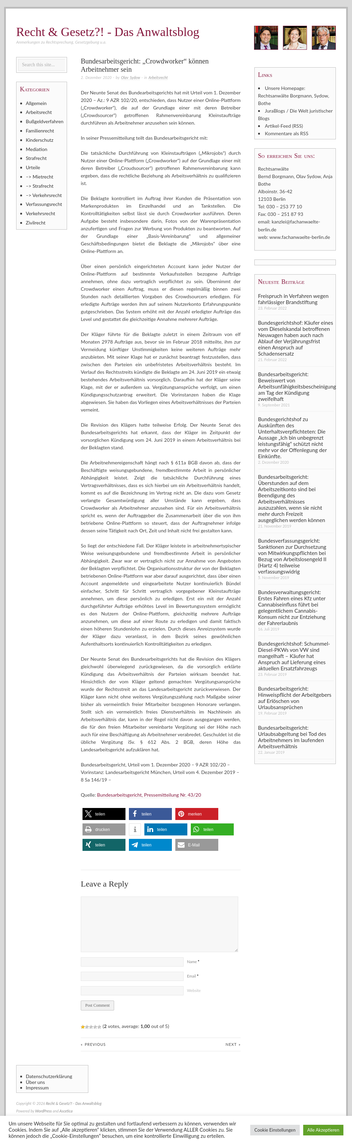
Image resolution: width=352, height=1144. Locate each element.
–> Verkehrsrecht (44, 195)
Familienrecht (40, 131)
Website (194, 990)
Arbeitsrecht (158, 77)
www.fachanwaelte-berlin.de (300, 237)
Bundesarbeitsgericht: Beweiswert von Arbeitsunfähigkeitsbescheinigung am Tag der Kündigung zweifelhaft (296, 386)
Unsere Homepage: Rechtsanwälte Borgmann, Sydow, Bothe (293, 95)
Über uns (35, 1082)
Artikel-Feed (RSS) (284, 126)
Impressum (37, 1087)
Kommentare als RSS (286, 133)
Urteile (33, 167)
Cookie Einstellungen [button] (275, 1130)
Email (192, 976)
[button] (103, 814)
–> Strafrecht (40, 186)
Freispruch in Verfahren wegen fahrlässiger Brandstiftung (293, 298)
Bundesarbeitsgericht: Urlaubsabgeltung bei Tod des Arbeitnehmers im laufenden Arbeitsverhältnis (292, 736)
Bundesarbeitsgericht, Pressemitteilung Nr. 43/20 (149, 795)
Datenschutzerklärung (49, 1076)
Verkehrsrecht (40, 213)
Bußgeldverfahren (45, 121)
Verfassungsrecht (44, 204)
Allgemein (36, 103)
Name (193, 961)
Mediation (36, 149)
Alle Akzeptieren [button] (323, 1130)
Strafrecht (36, 158)
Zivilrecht (35, 223)
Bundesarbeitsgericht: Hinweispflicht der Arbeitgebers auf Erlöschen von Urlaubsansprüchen (294, 697)
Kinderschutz (39, 140)
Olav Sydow (130, 77)
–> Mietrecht (39, 177)
